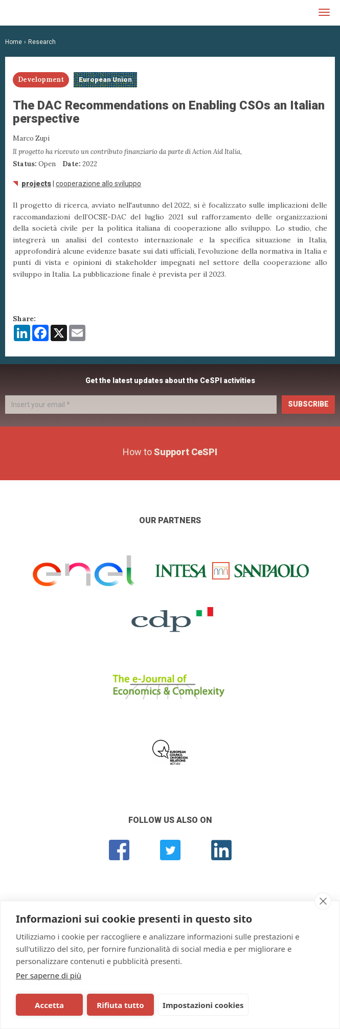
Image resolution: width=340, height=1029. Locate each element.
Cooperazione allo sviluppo (98, 184)
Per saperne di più (48, 975)
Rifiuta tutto (115, 1005)
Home (13, 42)
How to (170, 451)
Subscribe (308, 404)
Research (42, 42)
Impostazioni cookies (196, 1005)
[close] (322, 901)
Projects (36, 184)
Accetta (47, 1005)
